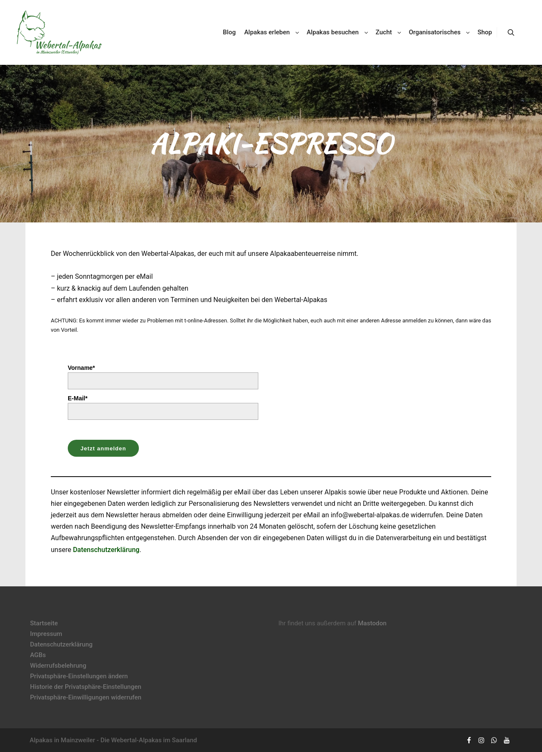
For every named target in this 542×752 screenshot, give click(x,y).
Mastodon (372, 623)
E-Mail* (78, 398)
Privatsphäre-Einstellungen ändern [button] (79, 676)
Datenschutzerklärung (106, 550)
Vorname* (81, 367)
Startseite (44, 623)
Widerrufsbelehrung (58, 665)
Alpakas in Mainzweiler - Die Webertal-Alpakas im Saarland (113, 740)
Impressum (46, 634)
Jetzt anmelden (103, 448)
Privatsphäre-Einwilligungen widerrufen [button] (85, 697)
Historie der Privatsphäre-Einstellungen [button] (85, 687)
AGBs (38, 655)
